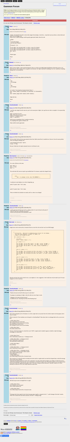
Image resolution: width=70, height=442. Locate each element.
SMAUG (13, 17)
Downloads (8, 1)
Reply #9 (11, 320)
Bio (16, 26)
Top (10, 58)
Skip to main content (6, 3)
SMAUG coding (20, 17)
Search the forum (38, 423)
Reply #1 (11, 65)
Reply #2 (12, 77)
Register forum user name (58, 5)
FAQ (65, 5)
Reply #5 (12, 157)
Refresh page (37, 23)
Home (2, 1)
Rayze (25, 31)
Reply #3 (12, 107)
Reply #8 (12, 299)
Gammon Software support (13, 440)
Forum (20, 1)
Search (15, 1)
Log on (60, 3)
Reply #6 (12, 208)
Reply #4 (12, 136)
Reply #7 (11, 225)
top (65, 427)
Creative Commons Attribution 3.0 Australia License (27, 430)
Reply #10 (11, 387)
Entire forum (7, 17)
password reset (10, 12)
